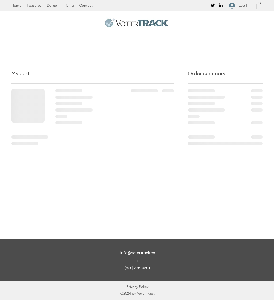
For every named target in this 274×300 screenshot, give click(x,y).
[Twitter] (212, 5)
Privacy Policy (137, 286)
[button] (259, 5)
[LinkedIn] (220, 5)
